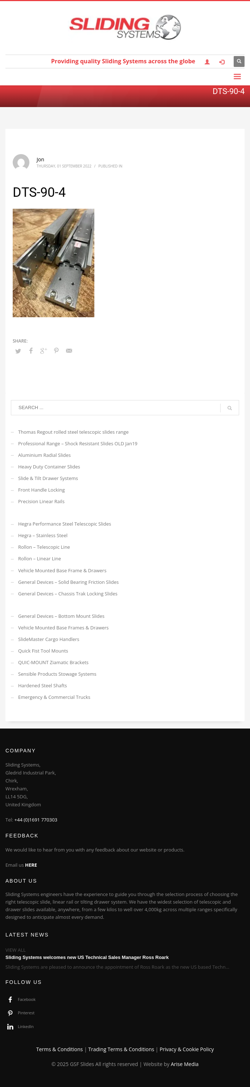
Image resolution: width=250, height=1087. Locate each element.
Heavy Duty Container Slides (49, 466)
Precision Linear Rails (41, 501)
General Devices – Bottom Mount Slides (61, 616)
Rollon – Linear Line (39, 558)
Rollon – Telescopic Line (44, 547)
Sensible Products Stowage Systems (57, 674)
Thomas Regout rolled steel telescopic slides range (73, 432)
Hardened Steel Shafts (42, 685)
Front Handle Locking (41, 490)
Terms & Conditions (59, 1049)
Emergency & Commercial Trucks (54, 697)
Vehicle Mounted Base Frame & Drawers (62, 570)
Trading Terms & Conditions (121, 1049)
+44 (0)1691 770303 (36, 819)
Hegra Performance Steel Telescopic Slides (64, 524)
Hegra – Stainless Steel (42, 535)
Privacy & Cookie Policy (187, 1049)
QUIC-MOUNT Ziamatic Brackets (53, 662)
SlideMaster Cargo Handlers (48, 639)
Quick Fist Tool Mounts (43, 650)
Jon (40, 159)
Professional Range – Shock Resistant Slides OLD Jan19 (78, 443)
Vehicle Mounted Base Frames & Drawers (63, 627)
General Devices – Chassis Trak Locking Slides (68, 593)
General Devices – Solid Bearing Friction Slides (68, 582)
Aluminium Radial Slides (44, 455)
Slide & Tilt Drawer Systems (48, 478)
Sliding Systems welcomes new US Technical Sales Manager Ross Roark (87, 957)
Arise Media (185, 1064)
